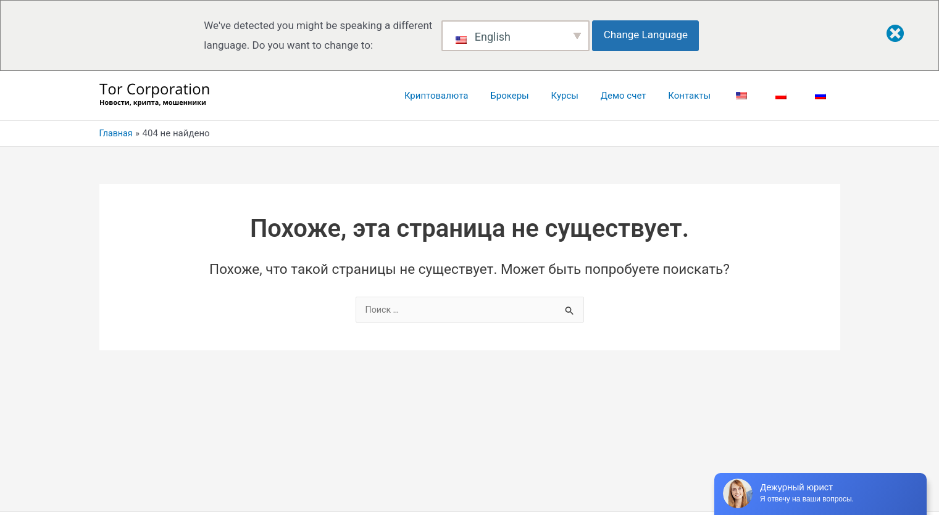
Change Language (649, 34)
